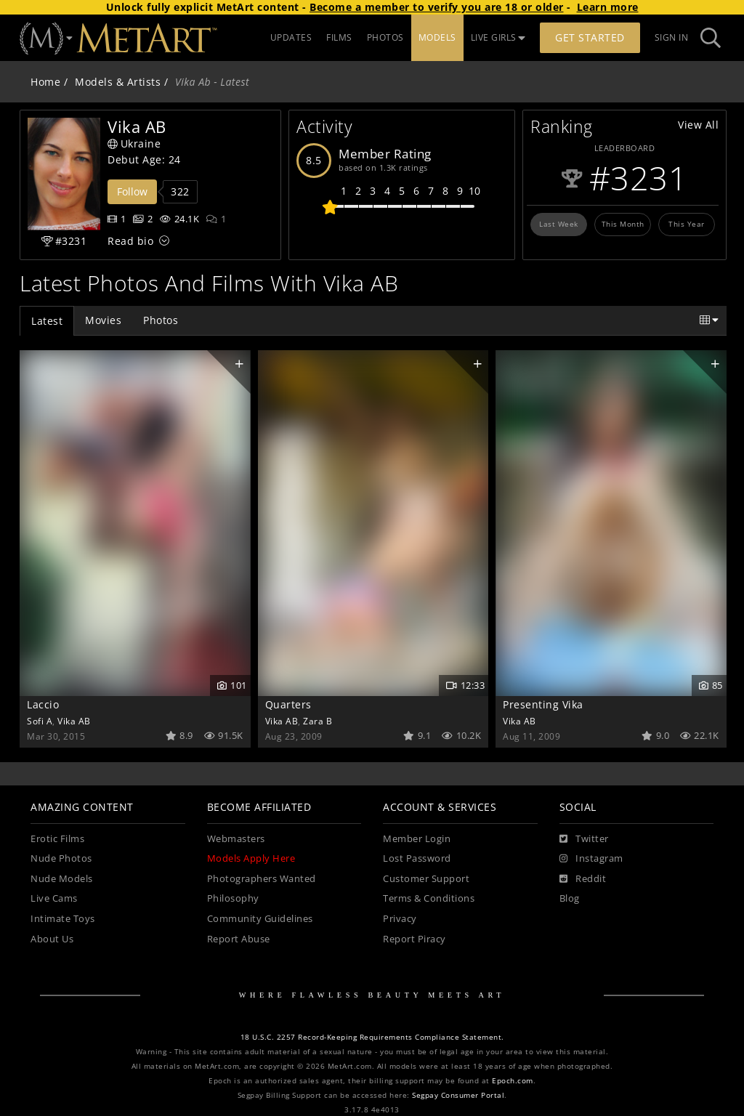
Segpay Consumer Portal (458, 1095)
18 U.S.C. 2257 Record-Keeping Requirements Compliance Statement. (372, 1037)
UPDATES (291, 37)
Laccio (43, 704)
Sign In (672, 37)
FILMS (339, 37)
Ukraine (134, 143)
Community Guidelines (260, 919)
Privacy (400, 919)
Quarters (288, 704)
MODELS (437, 37)
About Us (52, 939)
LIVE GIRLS (498, 37)
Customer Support (426, 879)
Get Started (590, 37)
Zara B (317, 721)
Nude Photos (61, 858)
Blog (569, 898)
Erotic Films (57, 839)
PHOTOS (385, 37)
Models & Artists (118, 82)
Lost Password (417, 858)
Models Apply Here (251, 858)
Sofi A (39, 721)
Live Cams (54, 898)
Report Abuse (238, 939)
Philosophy (233, 898)
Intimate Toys (63, 919)
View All (698, 125)
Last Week (558, 224)
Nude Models (62, 879)
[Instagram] (591, 858)
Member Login (416, 839)
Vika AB (74, 721)
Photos (160, 320)
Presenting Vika (543, 704)
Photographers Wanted (261, 879)
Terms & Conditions (428, 898)
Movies (103, 320)
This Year (686, 224)
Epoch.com (512, 1080)
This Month (623, 224)
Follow (132, 191)
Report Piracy (414, 939)
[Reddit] (583, 879)
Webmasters (236, 839)
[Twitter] (584, 839)
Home (45, 82)
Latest (46, 321)
